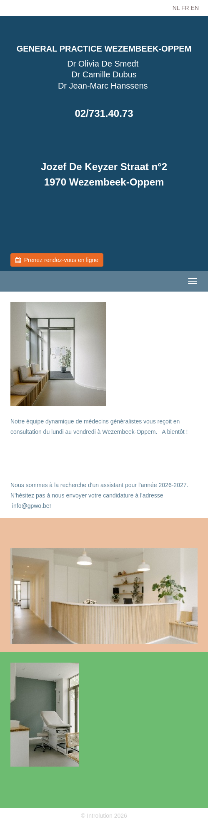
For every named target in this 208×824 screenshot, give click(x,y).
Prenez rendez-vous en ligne (56, 260)
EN (195, 8)
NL (176, 8)
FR (185, 8)
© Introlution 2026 (104, 815)
